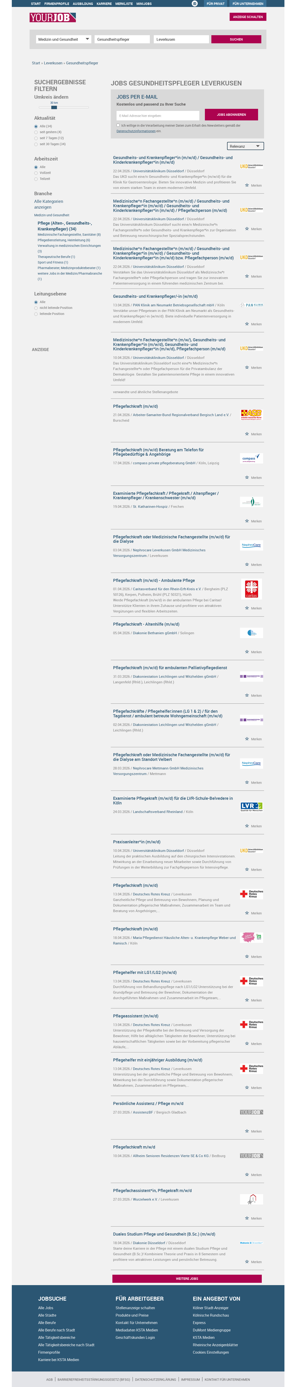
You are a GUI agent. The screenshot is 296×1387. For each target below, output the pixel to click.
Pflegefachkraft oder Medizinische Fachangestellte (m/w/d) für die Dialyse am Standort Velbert (171, 757)
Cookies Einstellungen (211, 1352)
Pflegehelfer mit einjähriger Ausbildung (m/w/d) (157, 1060)
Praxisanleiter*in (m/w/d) (136, 841)
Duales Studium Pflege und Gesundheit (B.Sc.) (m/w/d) (164, 1234)
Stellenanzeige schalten (135, 1307)
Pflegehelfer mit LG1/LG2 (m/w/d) (145, 972)
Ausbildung (83, 3)
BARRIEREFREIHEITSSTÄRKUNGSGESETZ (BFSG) (94, 1379)
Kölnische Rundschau (211, 1315)
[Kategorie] (59, 39)
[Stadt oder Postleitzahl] (181, 39)
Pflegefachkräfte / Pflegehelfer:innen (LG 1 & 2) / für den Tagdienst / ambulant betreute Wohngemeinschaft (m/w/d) (167, 713)
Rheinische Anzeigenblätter (215, 1344)
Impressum (190, 1379)
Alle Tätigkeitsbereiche (56, 1337)
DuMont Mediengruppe (212, 1330)
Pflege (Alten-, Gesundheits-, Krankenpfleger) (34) (65, 226)
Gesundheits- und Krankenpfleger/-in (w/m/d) (155, 296)
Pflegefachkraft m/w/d (134, 1147)
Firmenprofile (56, 3)
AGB (49, 1379)
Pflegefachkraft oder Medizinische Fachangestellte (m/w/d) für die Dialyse (171, 539)
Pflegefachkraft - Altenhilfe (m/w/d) (146, 624)
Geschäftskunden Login (135, 1337)
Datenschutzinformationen (136, 131)
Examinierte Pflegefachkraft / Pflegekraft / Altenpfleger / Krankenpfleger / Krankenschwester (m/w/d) (166, 495)
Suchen (236, 39)
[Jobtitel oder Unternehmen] (122, 39)
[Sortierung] (241, 146)
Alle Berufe (47, 1322)
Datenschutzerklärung (155, 1379)
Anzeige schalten (248, 17)
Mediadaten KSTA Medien (137, 1330)
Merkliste (124, 3)
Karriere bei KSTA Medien (58, 1359)
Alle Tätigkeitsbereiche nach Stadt (66, 1344)
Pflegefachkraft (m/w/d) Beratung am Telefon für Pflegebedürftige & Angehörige (158, 452)
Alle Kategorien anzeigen (48, 204)
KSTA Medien (204, 1337)
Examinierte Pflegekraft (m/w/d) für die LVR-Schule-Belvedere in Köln (173, 800)
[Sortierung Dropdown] (259, 146)
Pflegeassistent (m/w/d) (135, 1016)
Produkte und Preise (132, 1315)
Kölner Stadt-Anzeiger (210, 1307)
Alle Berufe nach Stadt (56, 1330)
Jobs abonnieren (231, 114)
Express (199, 1322)
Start (36, 3)
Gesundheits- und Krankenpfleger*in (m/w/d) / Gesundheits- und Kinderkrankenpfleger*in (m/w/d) (173, 160)
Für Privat (216, 3)
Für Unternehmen (248, 3)
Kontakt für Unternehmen (136, 1322)
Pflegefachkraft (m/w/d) (135, 406)
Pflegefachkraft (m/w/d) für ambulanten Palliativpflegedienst (170, 667)
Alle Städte (47, 1315)
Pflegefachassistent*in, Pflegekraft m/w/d (152, 1190)
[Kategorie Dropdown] (86, 39)
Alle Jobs (45, 1307)
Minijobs (144, 3)
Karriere (104, 3)
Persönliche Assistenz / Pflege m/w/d (148, 1103)
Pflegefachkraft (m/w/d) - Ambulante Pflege (154, 580)
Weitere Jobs (187, 1278)
